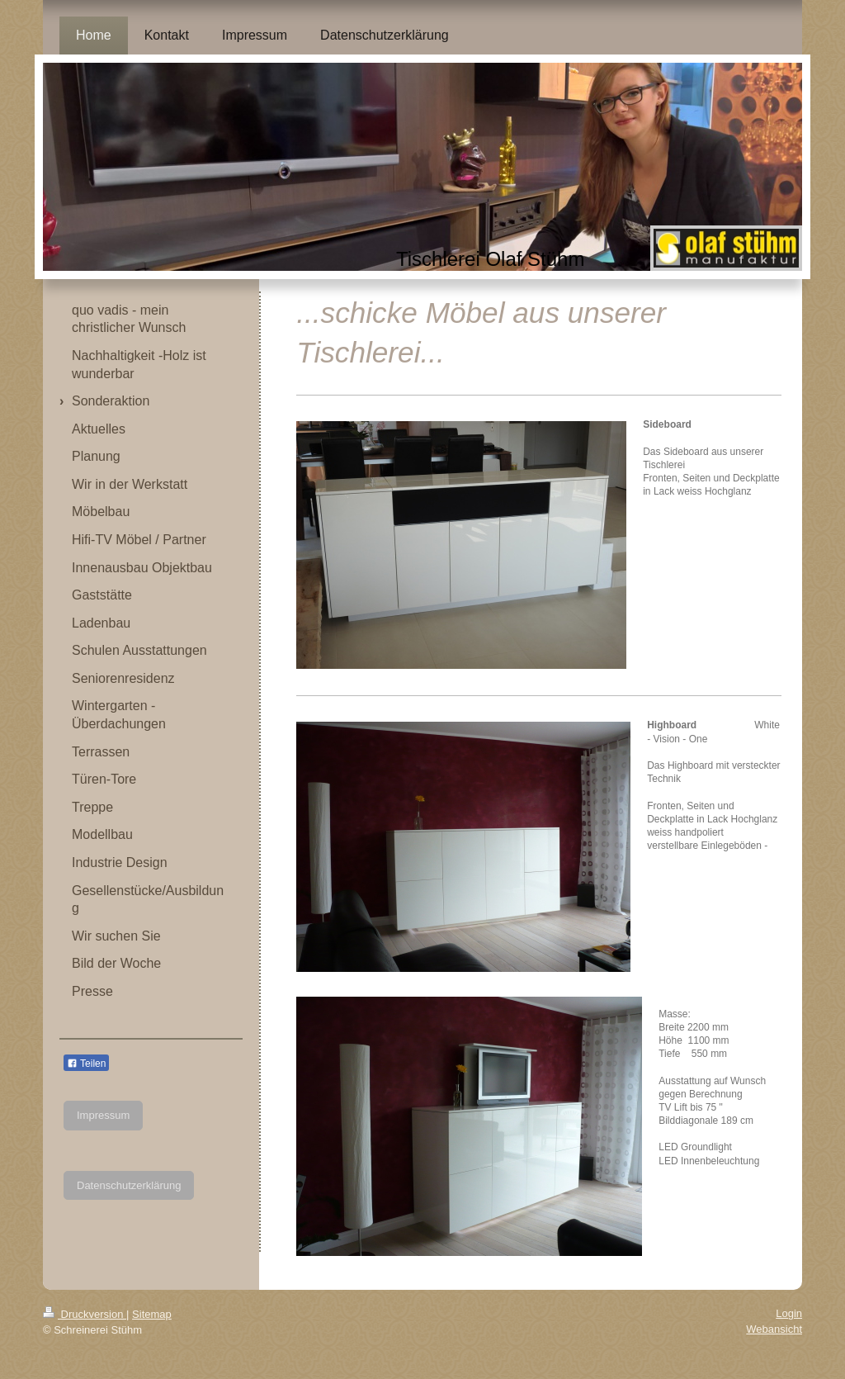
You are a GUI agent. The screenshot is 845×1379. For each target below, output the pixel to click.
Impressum (103, 1115)
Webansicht (774, 1329)
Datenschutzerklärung (129, 1185)
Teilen (86, 1063)
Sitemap (152, 1314)
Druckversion (84, 1314)
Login (789, 1313)
